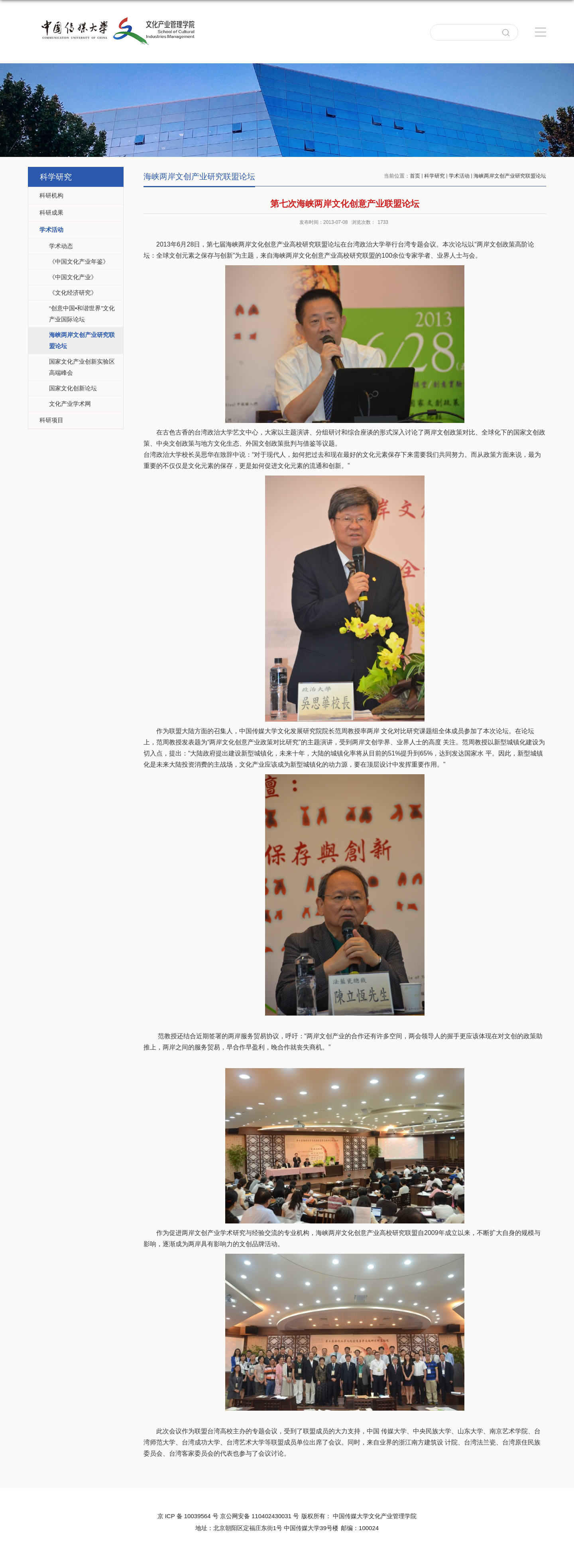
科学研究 (434, 176)
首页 (415, 176)
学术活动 (459, 176)
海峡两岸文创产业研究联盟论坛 (510, 176)
